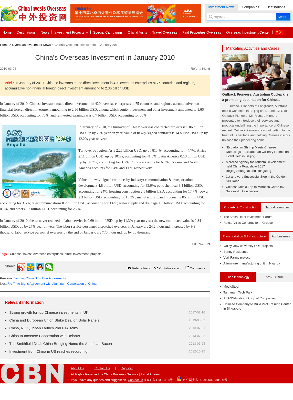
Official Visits (137, 32)
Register (127, 368)
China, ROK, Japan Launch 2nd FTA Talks (43, 328)
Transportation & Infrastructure (244, 236)
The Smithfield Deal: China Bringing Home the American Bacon (60, 343)
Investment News (221, 7)
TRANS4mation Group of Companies (249, 298)
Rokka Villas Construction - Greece (248, 222)
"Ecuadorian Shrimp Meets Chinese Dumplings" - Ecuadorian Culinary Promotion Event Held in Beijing (257, 152)
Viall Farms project (236, 257)
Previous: (33, 278)
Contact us (135, 380)
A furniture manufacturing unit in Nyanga (251, 263)
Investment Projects (69, 32)
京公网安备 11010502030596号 (202, 378)
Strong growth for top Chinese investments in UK (48, 312)
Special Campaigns (108, 32)
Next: (48, 283)
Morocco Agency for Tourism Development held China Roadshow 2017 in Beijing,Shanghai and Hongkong (255, 166)
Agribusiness (281, 236)
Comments (197, 268)
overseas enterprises (48, 254)
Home (6, 32)
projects (96, 254)
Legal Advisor (150, 374)
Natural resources (277, 207)
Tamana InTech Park (237, 292)
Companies (250, 7)
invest (27, 254)
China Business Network (121, 374)
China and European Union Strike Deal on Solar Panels (54, 320)
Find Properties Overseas (201, 32)
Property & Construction (240, 207)
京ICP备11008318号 (158, 380)
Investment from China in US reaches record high (49, 351)
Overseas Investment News (31, 45)
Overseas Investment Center (248, 32)
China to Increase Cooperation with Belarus (44, 336)
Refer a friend (200, 68)
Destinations (275, 7)
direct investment (77, 254)
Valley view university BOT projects (248, 246)
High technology (238, 277)
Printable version (170, 268)
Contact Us (102, 368)
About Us (77, 368)
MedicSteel (231, 286)
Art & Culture (275, 277)
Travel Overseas (164, 32)
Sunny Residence (235, 252)
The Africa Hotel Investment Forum (247, 217)
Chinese (15, 254)
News (45, 32)
